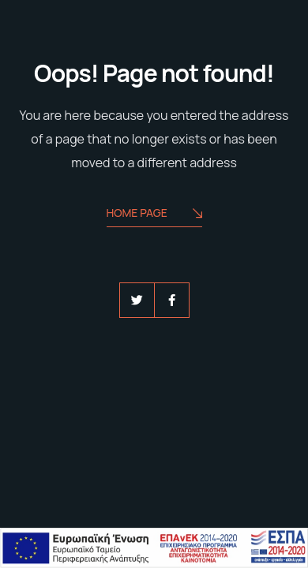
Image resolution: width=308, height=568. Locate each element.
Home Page (154, 214)
